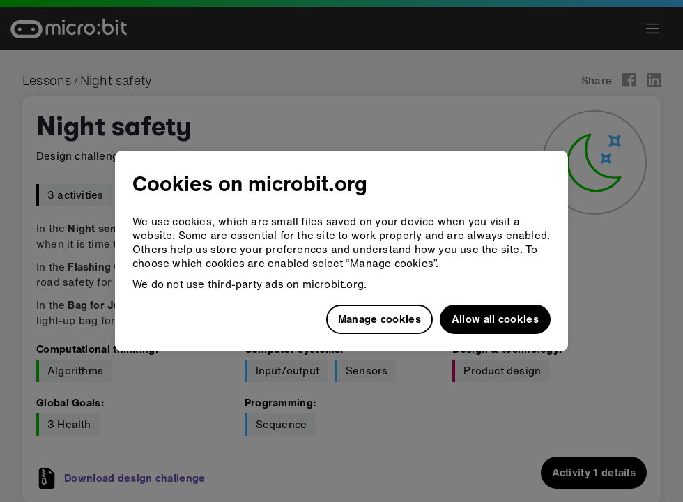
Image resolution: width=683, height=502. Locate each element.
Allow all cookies (495, 318)
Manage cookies (379, 318)
